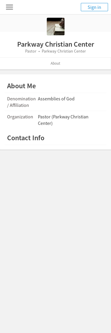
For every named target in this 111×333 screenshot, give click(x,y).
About (55, 63)
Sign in (94, 7)
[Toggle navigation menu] (9, 7)
